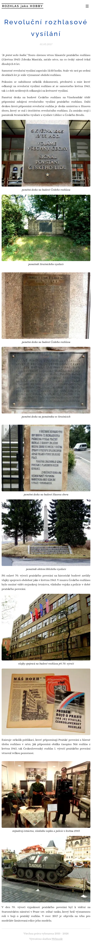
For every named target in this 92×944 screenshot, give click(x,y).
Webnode (57, 939)
